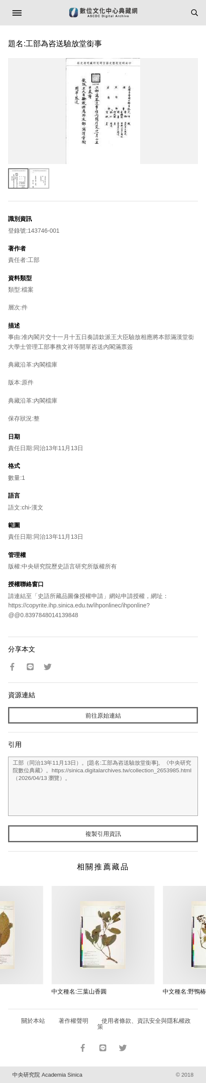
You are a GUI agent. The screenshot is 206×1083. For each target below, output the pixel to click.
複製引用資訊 (103, 833)
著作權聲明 (73, 1020)
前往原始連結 (103, 715)
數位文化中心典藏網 (103, 13)
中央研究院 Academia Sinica (47, 1075)
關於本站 (33, 1020)
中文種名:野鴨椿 (184, 991)
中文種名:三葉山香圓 (79, 991)
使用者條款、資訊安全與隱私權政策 (144, 1023)
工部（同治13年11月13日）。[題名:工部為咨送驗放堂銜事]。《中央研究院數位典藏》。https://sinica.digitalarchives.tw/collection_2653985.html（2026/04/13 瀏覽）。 (103, 786)
